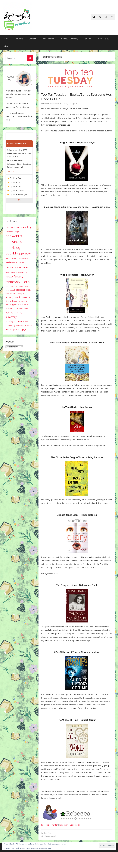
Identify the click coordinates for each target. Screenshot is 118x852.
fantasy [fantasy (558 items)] (18, 276)
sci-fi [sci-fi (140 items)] (26, 305)
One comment (50, 836)
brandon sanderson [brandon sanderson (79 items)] (12, 272)
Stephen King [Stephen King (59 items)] (9, 313)
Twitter (54, 825)
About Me (18, 38)
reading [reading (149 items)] (24, 301)
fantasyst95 (73, 104)
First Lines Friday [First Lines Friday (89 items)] (11, 286)
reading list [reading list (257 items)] (11, 304)
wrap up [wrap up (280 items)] (19, 329)
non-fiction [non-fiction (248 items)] (19, 297)
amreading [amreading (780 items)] (24, 227)
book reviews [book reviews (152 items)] (19, 262)
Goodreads (75, 825)
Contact (32, 38)
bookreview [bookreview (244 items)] (17, 258)
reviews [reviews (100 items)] (20, 305)
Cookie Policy (46, 848)
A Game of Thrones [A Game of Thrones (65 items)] (11, 228)
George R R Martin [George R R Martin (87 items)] (24, 286)
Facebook (45, 825)
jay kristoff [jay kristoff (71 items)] (13, 294)
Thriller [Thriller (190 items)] (9, 325)
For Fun (87, 38)
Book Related (49, 38)
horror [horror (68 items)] (7, 294)
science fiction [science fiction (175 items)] (12, 308)
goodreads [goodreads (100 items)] (10, 290)
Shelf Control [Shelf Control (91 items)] (23, 308)
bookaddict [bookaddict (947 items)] (14, 236)
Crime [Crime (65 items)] (20, 272)
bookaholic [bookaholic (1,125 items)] (14, 242)
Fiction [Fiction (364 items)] (27, 282)
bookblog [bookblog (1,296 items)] (13, 248)
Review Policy (103, 38)
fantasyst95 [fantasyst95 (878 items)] (14, 282)
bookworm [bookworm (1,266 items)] (22, 267)
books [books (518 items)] (9, 267)
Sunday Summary (69, 38)
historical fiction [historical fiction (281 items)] (22, 289)
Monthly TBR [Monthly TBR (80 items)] (21, 294)
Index (5, 46)
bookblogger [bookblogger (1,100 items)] (15, 253)
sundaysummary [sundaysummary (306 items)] (15, 321)
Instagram (63, 825)
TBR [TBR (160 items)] (26, 321)
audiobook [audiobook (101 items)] (9, 232)
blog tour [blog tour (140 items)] (18, 231)
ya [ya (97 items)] (25, 330)
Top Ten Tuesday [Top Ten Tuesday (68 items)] (18, 326)
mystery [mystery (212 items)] (9, 297)
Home (5, 38)
